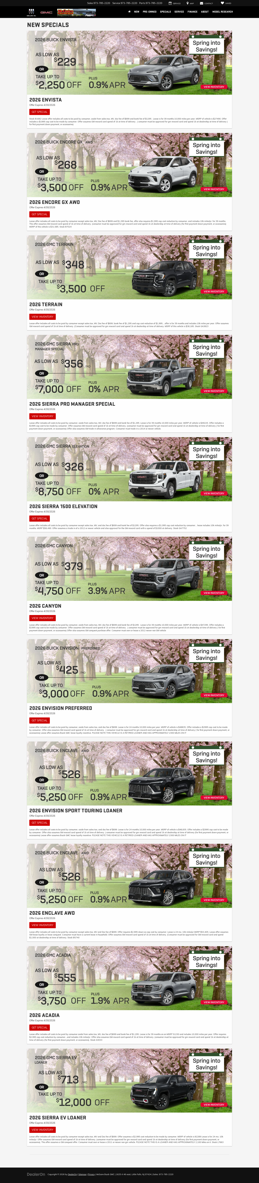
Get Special (39, 112)
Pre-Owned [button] (149, 11)
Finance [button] (192, 11)
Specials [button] (165, 11)
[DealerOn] (36, 1174)
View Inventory (42, 316)
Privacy (91, 1174)
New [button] (136, 11)
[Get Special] (129, 63)
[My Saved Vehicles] (226, 3)
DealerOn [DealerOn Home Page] (72, 1174)
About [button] (205, 11)
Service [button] (179, 11)
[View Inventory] (129, 267)
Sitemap (82, 1174)
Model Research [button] (222, 11)
